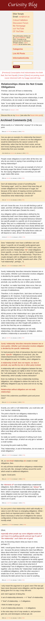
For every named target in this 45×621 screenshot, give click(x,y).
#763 (23, 580)
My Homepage (19, 26)
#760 (24, 479)
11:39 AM (8, 265)
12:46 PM (8, 503)
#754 (23, 200)
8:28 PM (8, 338)
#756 (23, 265)
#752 (27, 153)
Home (21, 75)
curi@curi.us (24, 17)
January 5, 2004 (14, 109)
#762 (24, 524)
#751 (23, 131)
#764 (23, 618)
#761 (24, 503)
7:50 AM (8, 200)
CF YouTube (18, 31)
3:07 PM (8, 131)
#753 (23, 178)
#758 (23, 402)
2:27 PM (8, 618)
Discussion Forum (20, 23)
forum (18, 115)
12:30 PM (8, 479)
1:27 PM (10, 524)
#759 (23, 455)
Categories (18, 49)
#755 (24, 237)
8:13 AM (9, 237)
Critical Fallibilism (20, 20)
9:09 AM (8, 402)
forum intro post (36, 115)
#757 (23, 338)
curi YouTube (18, 29)
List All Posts (19, 53)
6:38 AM (12, 153)
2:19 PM (8, 580)
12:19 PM (8, 455)
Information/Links (21, 58)
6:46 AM (8, 178)
